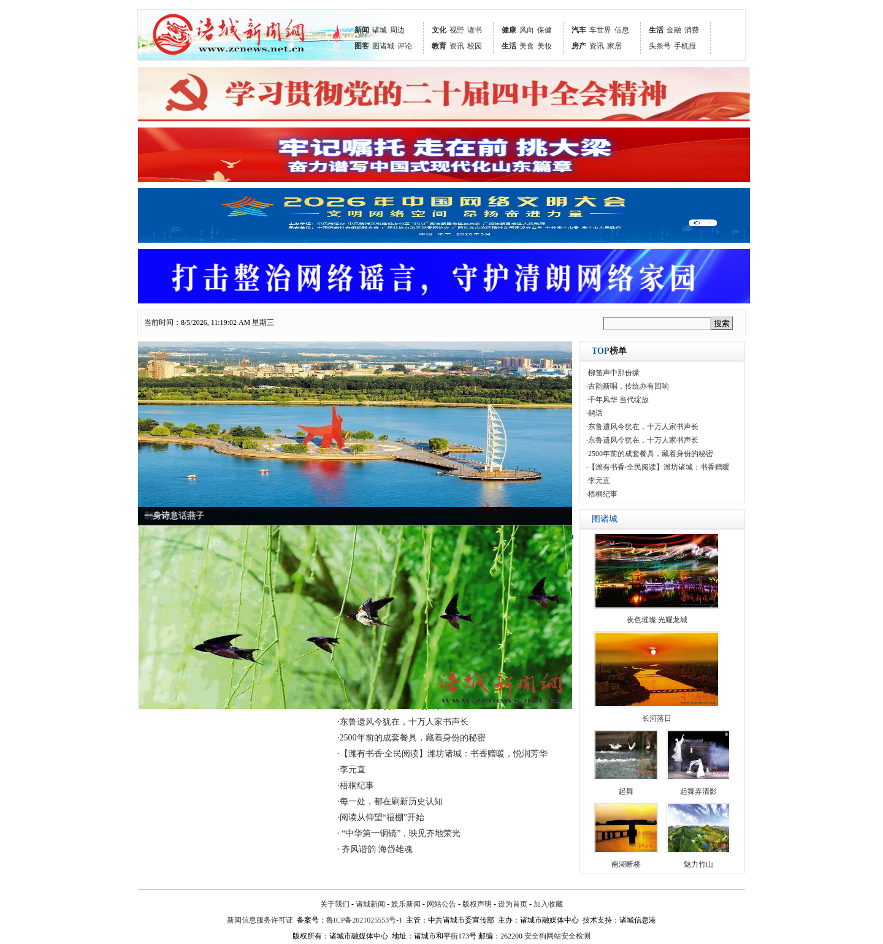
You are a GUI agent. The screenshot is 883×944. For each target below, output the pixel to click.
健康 (509, 30)
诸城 (379, 30)
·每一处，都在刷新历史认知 (390, 801)
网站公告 (441, 904)
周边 (397, 30)
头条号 (660, 46)
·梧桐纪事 (355, 785)
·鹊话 (594, 413)
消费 (691, 30)
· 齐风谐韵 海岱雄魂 (375, 849)
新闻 (361, 30)
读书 (474, 30)
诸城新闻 (370, 904)
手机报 (685, 46)
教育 (439, 46)
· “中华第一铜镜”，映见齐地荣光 (399, 833)
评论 (404, 46)
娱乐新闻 (406, 904)
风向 (526, 30)
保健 (544, 30)
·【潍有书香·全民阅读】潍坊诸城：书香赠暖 (658, 467)
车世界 (600, 30)
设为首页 (512, 904)
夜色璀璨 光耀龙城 (657, 619)
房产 (578, 46)
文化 (439, 30)
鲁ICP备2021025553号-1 (364, 920)
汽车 (578, 30)
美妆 (544, 46)
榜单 (609, 351)
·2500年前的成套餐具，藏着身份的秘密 (411, 737)
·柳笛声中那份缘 (613, 372)
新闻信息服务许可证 (260, 920)
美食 (526, 46)
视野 (456, 30)
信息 (621, 30)
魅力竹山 (698, 864)
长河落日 (656, 718)
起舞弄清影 (698, 791)
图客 (361, 46)
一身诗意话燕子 (174, 515)
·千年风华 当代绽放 (617, 399)
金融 (674, 30)
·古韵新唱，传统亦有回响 (627, 386)
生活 (509, 46)
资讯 (456, 46)
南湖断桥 (626, 864)
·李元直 (351, 769)
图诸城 (383, 46)
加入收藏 (548, 904)
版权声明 (477, 904)
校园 (474, 46)
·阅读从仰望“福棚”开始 (380, 817)
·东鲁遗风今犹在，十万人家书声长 (402, 721)
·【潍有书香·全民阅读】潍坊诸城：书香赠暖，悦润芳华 (442, 753)
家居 (614, 46)
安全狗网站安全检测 (557, 936)
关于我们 (335, 904)
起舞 (626, 791)
